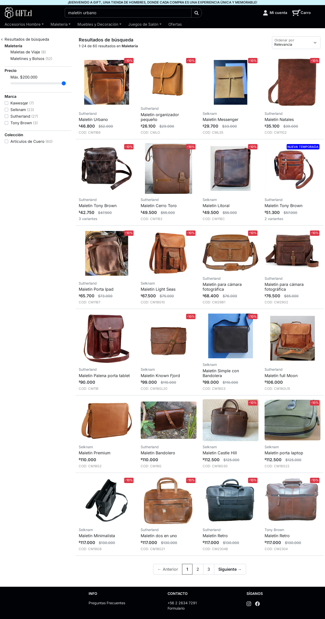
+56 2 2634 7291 (182, 603)
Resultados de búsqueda (27, 39)
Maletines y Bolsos (31, 58)
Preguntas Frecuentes (107, 603)
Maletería (59, 24)
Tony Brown (24, 122)
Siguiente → (230, 569)
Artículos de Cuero (31, 141)
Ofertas (175, 24)
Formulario (176, 608)
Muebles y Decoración (97, 24)
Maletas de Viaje (28, 52)
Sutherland (24, 116)
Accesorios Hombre (23, 24)
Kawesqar (22, 103)
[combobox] (128, 13)
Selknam (22, 109)
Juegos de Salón (143, 24)
